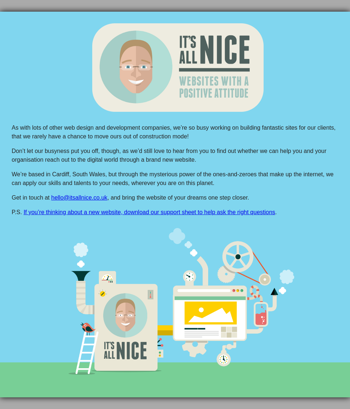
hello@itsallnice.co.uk (79, 197)
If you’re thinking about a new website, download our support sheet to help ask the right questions (149, 212)
